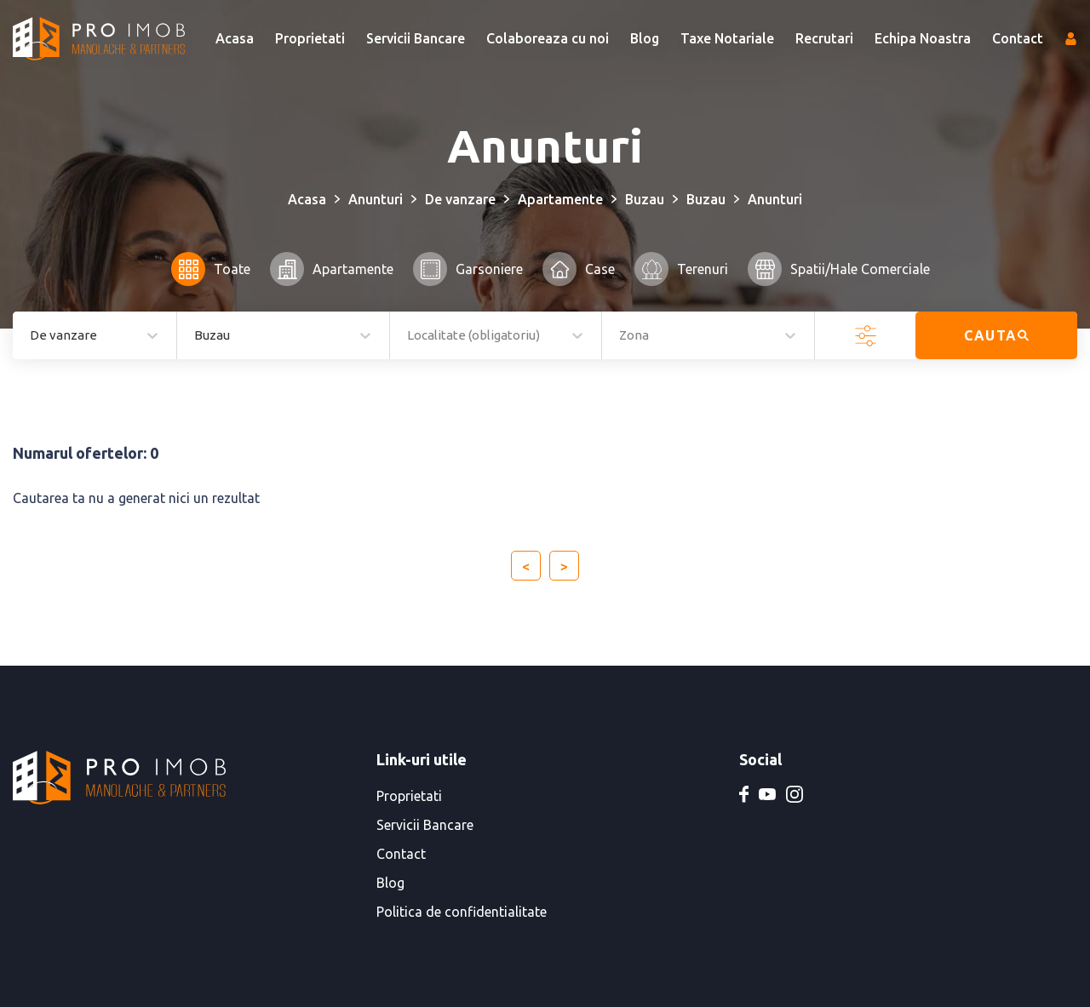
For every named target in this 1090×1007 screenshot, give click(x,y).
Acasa (234, 38)
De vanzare (460, 199)
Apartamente (560, 199)
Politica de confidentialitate (461, 911)
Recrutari (824, 38)
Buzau (644, 199)
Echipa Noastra (923, 38)
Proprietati (310, 38)
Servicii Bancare (415, 38)
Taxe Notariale (727, 38)
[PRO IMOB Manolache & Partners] (99, 38)
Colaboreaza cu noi (547, 38)
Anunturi (375, 199)
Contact (1017, 38)
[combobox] (195, 336)
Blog (644, 38)
